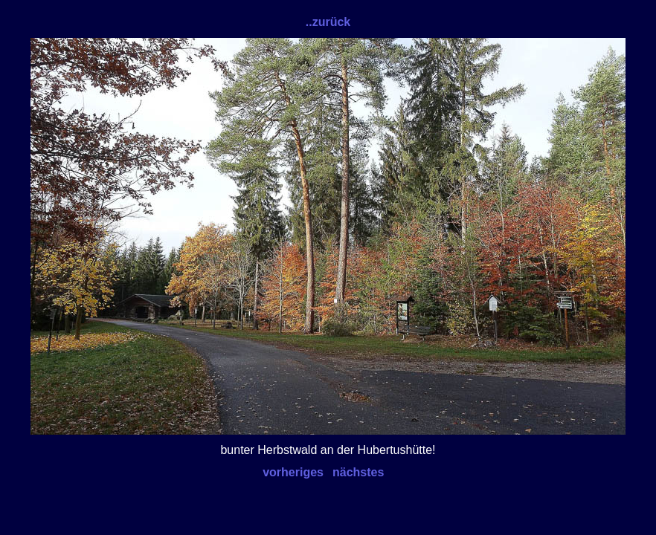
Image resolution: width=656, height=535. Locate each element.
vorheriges (293, 472)
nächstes (358, 472)
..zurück (328, 22)
